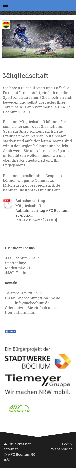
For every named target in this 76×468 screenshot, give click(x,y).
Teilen (10, 331)
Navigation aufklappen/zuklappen (38, 5)
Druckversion (18, 444)
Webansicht (61, 449)
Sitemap (11, 449)
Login (67, 444)
